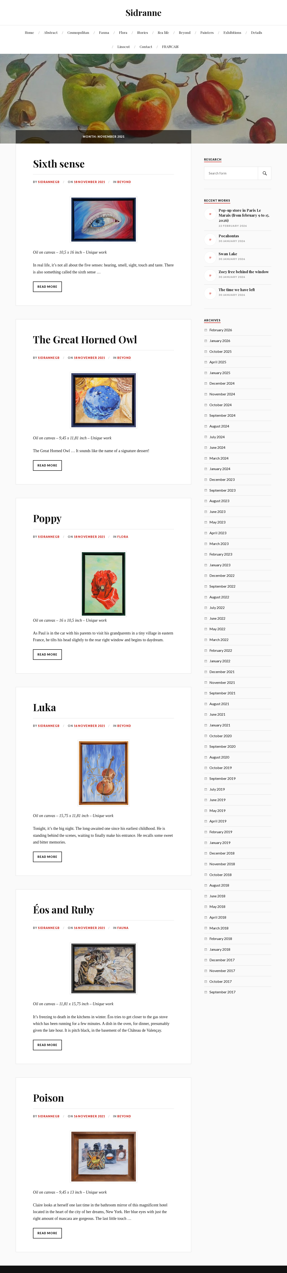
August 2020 (219, 757)
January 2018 (219, 949)
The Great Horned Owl (85, 339)
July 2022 (217, 607)
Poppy (47, 518)
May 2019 (217, 810)
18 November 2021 (89, 182)
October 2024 (220, 405)
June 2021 (217, 714)
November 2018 (222, 864)
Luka (44, 707)
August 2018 (219, 885)
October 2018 (220, 874)
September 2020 (222, 746)
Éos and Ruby (63, 909)
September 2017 (222, 992)
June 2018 (217, 896)
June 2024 (217, 447)
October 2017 (220, 981)
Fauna (104, 32)
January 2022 (219, 661)
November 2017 (222, 970)
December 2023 (222, 479)
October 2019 (220, 767)
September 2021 (222, 693)
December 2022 (222, 575)
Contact (146, 46)
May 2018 (217, 906)
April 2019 (217, 821)
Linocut (123, 46)
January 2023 (219, 565)
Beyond (185, 32)
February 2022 (220, 650)
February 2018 (220, 938)
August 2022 (219, 597)
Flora (123, 32)
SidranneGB (49, 182)
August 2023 (219, 501)
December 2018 (222, 853)
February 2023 (220, 554)
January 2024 (219, 468)
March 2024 (218, 458)
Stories (142, 32)
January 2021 (219, 725)
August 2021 (219, 704)
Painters (207, 32)
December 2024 (222, 383)
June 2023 (217, 511)
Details (256, 32)
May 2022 (217, 629)
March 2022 (218, 639)
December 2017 (222, 960)
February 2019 (220, 832)
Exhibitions (232, 32)
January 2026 (219, 340)
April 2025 (217, 362)
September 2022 (222, 586)
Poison (48, 1097)
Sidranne (143, 12)
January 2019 (219, 842)
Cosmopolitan (78, 32)
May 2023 (217, 522)
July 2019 (217, 789)
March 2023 (218, 543)
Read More (47, 286)
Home (29, 32)
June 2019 (217, 800)
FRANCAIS (170, 46)
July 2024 (217, 437)
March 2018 (218, 928)
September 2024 (222, 415)
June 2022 (217, 618)
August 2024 (219, 426)
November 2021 (222, 682)
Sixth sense (59, 163)
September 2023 (222, 490)
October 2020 (220, 736)
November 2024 (222, 394)
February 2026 (220, 330)
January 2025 (219, 373)
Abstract (51, 32)
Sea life (163, 32)
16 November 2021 (89, 726)
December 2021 (222, 671)
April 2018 (217, 917)
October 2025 (220, 351)
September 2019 (222, 778)
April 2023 (217, 533)
